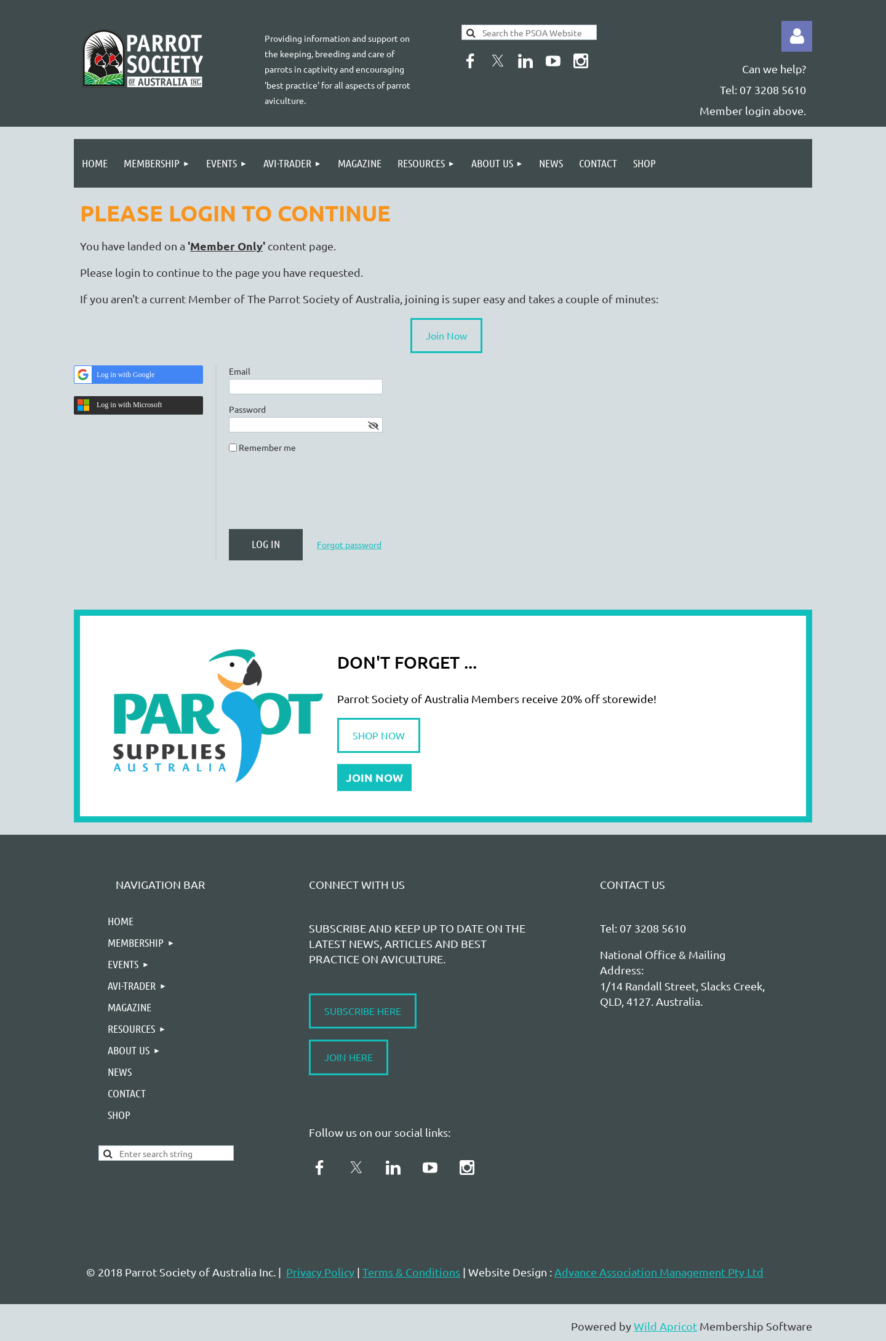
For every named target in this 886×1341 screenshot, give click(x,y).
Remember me (267, 447)
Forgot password (349, 544)
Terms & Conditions (411, 1271)
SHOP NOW (379, 735)
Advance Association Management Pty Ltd (659, 1271)
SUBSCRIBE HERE (362, 1011)
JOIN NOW (374, 777)
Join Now (446, 335)
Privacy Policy (320, 1271)
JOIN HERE (348, 1057)
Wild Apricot (665, 1325)
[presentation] (322, 496)
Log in (796, 36)
